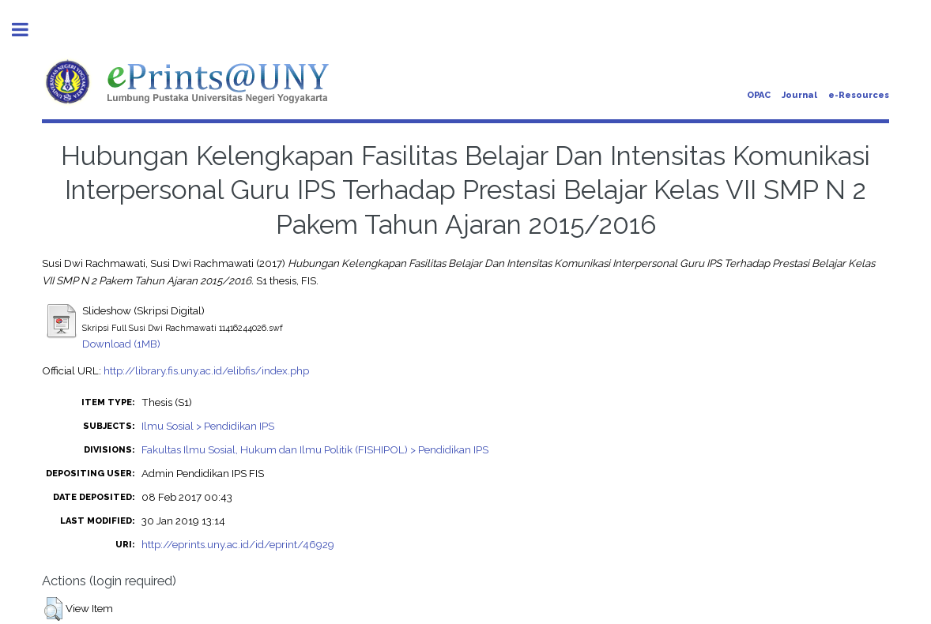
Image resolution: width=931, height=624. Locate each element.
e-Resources (858, 95)
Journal (799, 95)
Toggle (28, 29)
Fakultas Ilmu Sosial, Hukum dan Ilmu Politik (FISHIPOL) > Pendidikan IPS (314, 449)
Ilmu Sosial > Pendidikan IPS (207, 425)
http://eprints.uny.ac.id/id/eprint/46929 (237, 544)
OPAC (759, 95)
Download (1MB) (121, 343)
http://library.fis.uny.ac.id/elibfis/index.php (206, 370)
